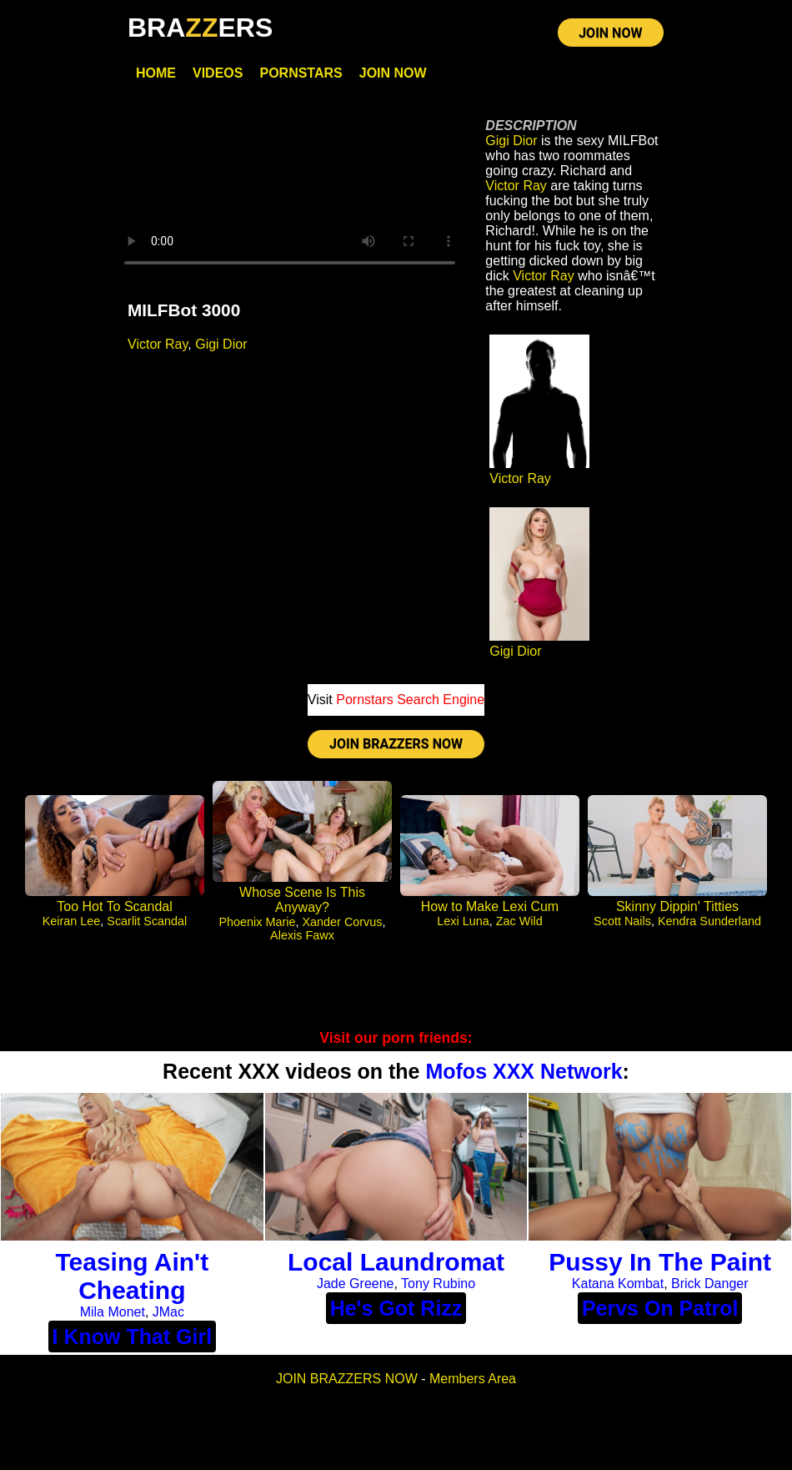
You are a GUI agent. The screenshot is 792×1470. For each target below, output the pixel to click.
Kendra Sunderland (709, 921)
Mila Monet (112, 1312)
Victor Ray (158, 344)
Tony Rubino (438, 1283)
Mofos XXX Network (523, 1071)
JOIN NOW (610, 33)
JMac (168, 1312)
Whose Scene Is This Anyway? (302, 899)
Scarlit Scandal (147, 921)
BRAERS (200, 28)
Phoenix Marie (257, 922)
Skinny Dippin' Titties (677, 906)
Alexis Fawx (302, 935)
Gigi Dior (221, 344)
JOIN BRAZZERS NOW (396, 744)
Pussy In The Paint (660, 1262)
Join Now (393, 73)
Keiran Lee (72, 921)
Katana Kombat (618, 1283)
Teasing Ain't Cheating (131, 1276)
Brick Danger (709, 1283)
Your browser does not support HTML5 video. (290, 191)
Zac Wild (519, 921)
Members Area (472, 1379)
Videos (218, 73)
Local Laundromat (396, 1262)
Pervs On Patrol (660, 1308)
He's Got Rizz (396, 1308)
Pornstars (300, 73)
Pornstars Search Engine (410, 699)
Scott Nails (622, 921)
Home (156, 73)
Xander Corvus (343, 922)
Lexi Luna (463, 921)
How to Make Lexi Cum (490, 906)
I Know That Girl (133, 1336)
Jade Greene (355, 1283)
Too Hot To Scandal (114, 906)
